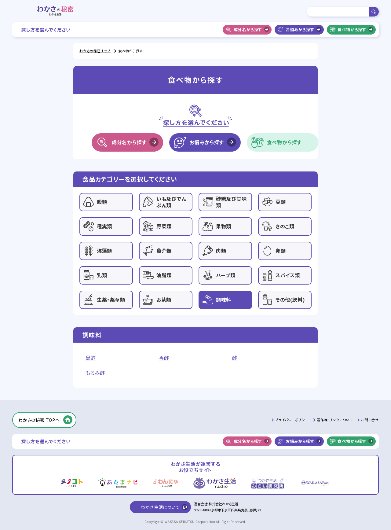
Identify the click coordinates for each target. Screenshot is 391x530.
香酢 (164, 358)
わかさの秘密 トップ (95, 50)
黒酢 (91, 358)
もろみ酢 (95, 373)
